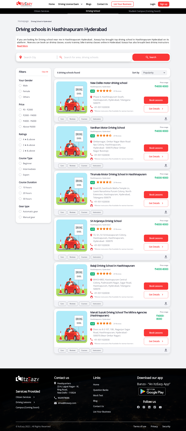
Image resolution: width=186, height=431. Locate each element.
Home (52, 4)
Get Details (156, 108)
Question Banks (100, 390)
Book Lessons (156, 100)
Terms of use (139, 426)
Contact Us (102, 4)
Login (152, 4)
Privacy (154, 426)
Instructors (97, 119)
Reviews (73, 119)
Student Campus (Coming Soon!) (144, 11)
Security (166, 426)
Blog (95, 400)
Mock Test (98, 395)
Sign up (163, 4)
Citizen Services (41, 11)
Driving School (93, 11)
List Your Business (122, 4)
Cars (62, 119)
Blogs (88, 4)
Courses (84, 119)
